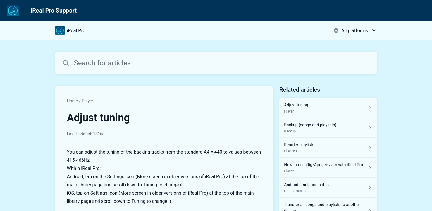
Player (87, 100)
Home (72, 100)
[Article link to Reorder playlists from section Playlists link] (328, 148)
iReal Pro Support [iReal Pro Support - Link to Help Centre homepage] (54, 10)
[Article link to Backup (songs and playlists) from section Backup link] (328, 128)
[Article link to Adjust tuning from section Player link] (328, 108)
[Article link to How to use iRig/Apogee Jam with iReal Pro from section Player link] (328, 168)
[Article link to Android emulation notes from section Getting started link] (328, 188)
